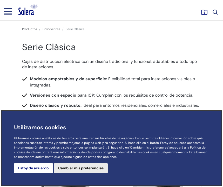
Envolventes (51, 29)
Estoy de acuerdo (33, 168)
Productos (29, 29)
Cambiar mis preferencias (81, 168)
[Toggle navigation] (8, 11)
